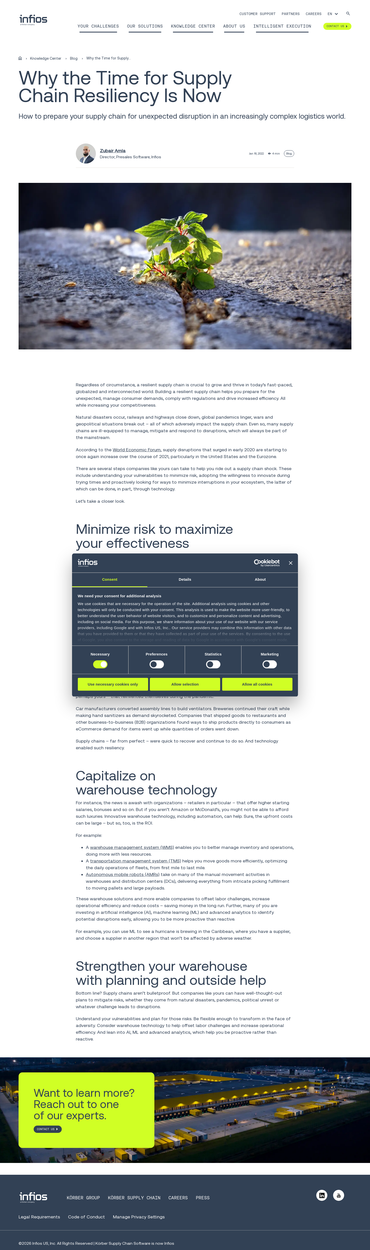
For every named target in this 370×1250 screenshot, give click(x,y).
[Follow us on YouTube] (338, 1195)
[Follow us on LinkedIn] (321, 1195)
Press (203, 1197)
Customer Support (257, 14)
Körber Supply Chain (134, 1197)
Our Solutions (145, 26)
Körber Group (83, 1197)
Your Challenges (98, 26)
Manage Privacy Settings (139, 1216)
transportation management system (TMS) (135, 860)
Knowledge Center (193, 26)
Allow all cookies (257, 684)
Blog (74, 58)
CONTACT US (45, 1129)
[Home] (20, 58)
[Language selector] (333, 13)
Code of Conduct (86, 1216)
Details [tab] (185, 579)
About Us (234, 26)
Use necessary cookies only (113, 684)
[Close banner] (290, 563)
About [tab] (260, 579)
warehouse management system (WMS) (132, 847)
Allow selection (185, 684)
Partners (291, 14)
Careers (314, 14)
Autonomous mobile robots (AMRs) (122, 874)
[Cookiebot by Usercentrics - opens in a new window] (258, 563)
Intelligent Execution (282, 26)
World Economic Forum (137, 449)
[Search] (348, 14)
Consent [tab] (109, 579)
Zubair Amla (113, 150)
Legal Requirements (39, 1216)
